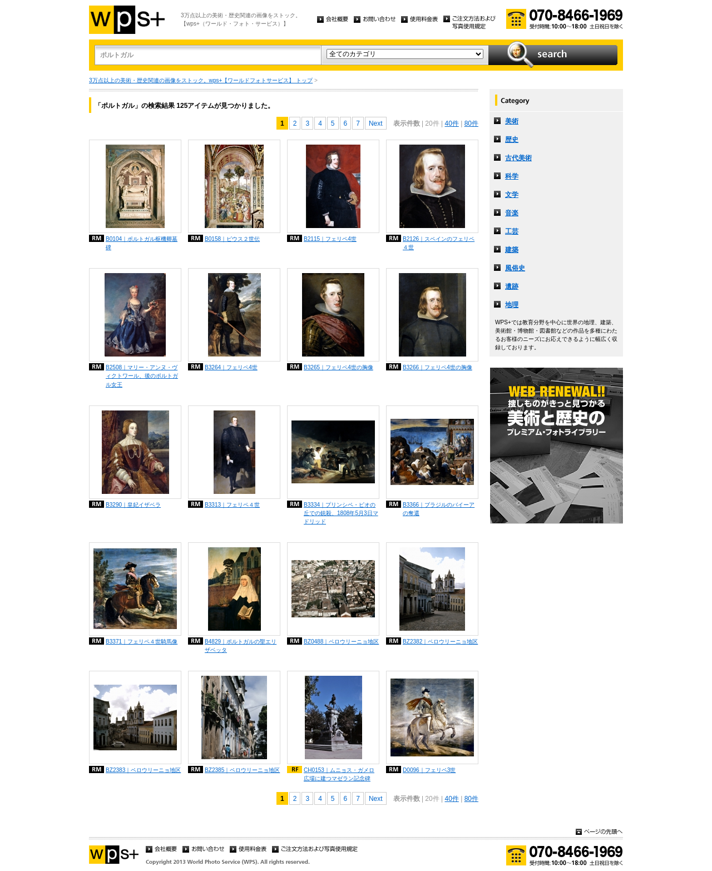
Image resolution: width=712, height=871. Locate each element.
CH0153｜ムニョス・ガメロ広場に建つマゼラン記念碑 (339, 774)
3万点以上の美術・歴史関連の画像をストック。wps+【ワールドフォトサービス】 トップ (201, 80)
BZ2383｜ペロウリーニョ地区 (143, 770)
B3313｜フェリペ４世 (232, 505)
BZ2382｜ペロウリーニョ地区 (440, 642)
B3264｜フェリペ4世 (231, 367)
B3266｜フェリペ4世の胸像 (437, 367)
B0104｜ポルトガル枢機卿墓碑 (141, 243)
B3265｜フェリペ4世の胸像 (338, 367)
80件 (471, 123)
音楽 (511, 213)
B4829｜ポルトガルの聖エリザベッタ (240, 646)
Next (376, 123)
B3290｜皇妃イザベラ (133, 505)
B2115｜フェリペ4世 (330, 239)
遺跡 (511, 286)
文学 (511, 195)
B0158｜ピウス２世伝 (232, 239)
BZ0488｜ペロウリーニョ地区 (341, 642)
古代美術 (518, 158)
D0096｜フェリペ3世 (429, 770)
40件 (451, 123)
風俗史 (515, 268)
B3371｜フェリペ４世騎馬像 (141, 642)
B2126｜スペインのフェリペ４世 (438, 243)
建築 (511, 250)
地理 (511, 305)
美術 (511, 121)
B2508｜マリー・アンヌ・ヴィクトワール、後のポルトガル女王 (142, 375)
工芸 (511, 231)
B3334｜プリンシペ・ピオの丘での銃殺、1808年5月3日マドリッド (341, 513)
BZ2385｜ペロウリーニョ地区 (242, 770)
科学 (511, 176)
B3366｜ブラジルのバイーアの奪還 (438, 509)
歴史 (511, 139)
